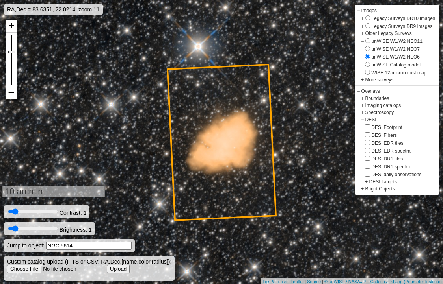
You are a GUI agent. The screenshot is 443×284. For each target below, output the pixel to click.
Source (314, 281)
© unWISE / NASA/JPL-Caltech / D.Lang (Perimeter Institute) (383, 281)
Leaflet (296, 281)
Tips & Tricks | (276, 281)
